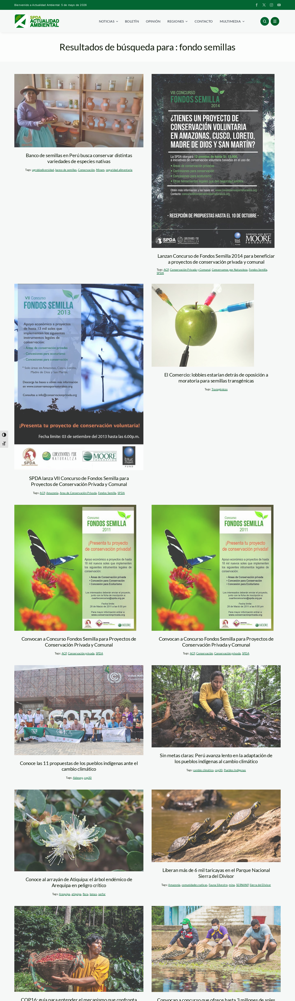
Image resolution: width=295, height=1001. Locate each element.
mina (232, 884)
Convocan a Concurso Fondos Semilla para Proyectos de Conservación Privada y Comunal (79, 642)
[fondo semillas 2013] (78, 377)
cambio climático (203, 770)
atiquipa (76, 894)
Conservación (86, 169)
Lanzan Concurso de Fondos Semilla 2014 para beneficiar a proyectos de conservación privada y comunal (216, 259)
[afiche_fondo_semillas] (75, 568)
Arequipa (64, 894)
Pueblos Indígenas (235, 770)
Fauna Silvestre (218, 884)
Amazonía (52, 493)
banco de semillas (66, 169)
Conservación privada (81, 653)
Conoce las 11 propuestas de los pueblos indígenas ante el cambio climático (79, 766)
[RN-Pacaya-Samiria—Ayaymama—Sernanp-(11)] (216, 949)
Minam (100, 169)
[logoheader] (36, 16)
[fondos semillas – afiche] (213, 161)
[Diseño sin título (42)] (78, 830)
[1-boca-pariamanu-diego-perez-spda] (216, 706)
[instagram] (271, 5)
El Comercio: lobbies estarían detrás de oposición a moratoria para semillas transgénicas (216, 378)
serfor (102, 894)
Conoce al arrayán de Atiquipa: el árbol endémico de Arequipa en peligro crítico (79, 882)
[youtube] (279, 5)
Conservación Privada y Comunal (190, 269)
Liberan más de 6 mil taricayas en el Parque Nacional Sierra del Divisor (216, 873)
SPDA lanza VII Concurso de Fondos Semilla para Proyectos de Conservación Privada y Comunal (79, 481)
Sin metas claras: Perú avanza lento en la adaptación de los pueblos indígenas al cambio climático (216, 758)
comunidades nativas (194, 884)
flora (85, 894)
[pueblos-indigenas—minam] (78, 949)
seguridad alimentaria (119, 169)
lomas (93, 894)
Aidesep (78, 777)
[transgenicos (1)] (203, 325)
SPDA (160, 273)
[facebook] (256, 5)
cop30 (88, 777)
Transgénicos (220, 389)
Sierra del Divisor (260, 884)
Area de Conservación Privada (78, 493)
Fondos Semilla (258, 269)
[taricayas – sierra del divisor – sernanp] (216, 826)
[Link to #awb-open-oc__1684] (275, 21)
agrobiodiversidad (43, 169)
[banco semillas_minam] (78, 110)
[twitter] (264, 5)
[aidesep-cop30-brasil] (78, 710)
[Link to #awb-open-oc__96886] (264, 21)
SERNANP (242, 884)
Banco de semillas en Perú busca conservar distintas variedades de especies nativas (79, 158)
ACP (166, 269)
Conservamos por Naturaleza (230, 269)
